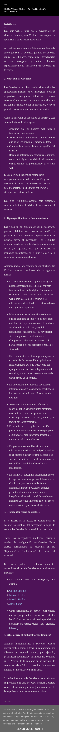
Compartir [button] (7, 701)
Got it (39, 728)
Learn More (25, 728)
